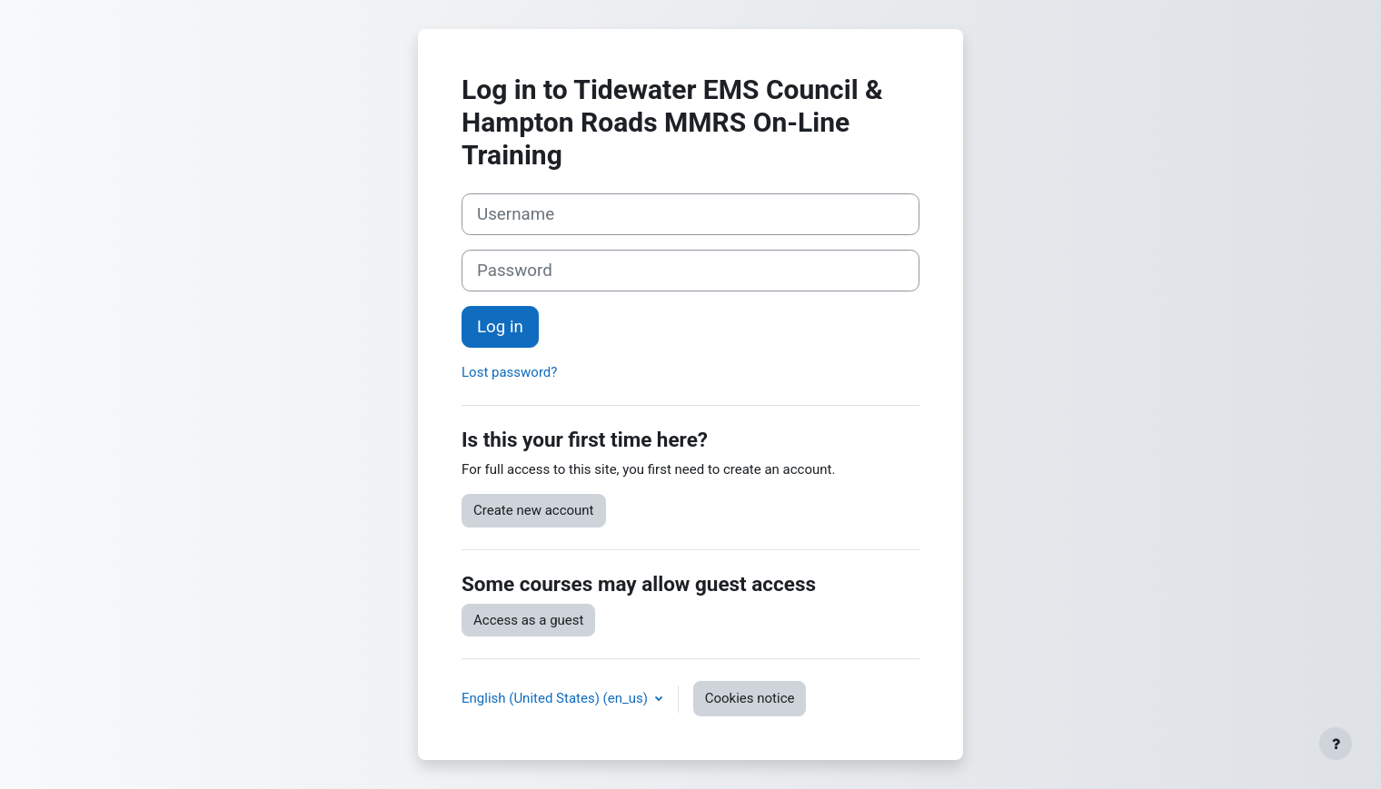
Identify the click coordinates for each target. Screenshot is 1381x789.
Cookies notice (750, 698)
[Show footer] (1335, 743)
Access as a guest (528, 620)
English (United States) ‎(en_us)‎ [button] (556, 698)
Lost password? (509, 372)
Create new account (533, 510)
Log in (500, 327)
